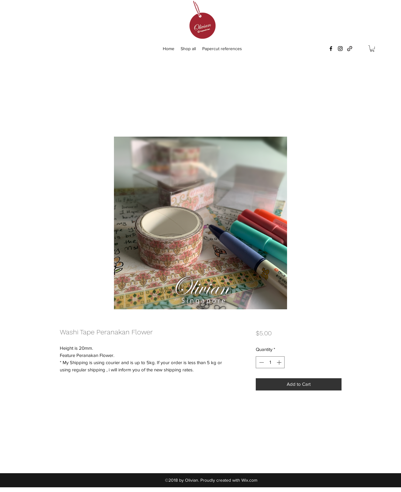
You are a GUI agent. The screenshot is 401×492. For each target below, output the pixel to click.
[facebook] (331, 48)
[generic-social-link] (350, 48)
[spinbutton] (270, 362)
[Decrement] (261, 362)
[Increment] (279, 362)
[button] (372, 48)
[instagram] (340, 48)
